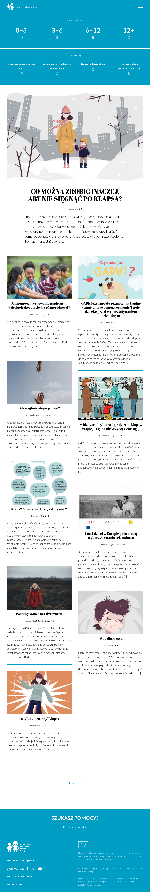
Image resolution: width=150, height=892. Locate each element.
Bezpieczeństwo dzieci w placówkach (57, 65)
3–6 (57, 30)
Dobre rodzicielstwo (93, 63)
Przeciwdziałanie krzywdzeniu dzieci (129, 65)
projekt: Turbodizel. (16, 884)
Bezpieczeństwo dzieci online (21, 65)
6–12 (93, 30)
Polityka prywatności (20, 876)
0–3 (21, 30)
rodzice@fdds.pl (27, 861)
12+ (129, 30)
